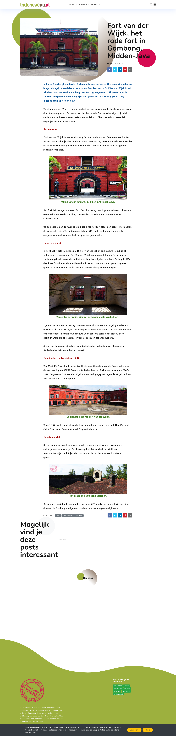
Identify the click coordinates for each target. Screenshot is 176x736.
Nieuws (72, 5)
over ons (94, 5)
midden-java (68, 515)
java (58, 515)
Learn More (134, 730)
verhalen (79, 515)
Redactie (110, 63)
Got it (148, 730)
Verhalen (83, 5)
